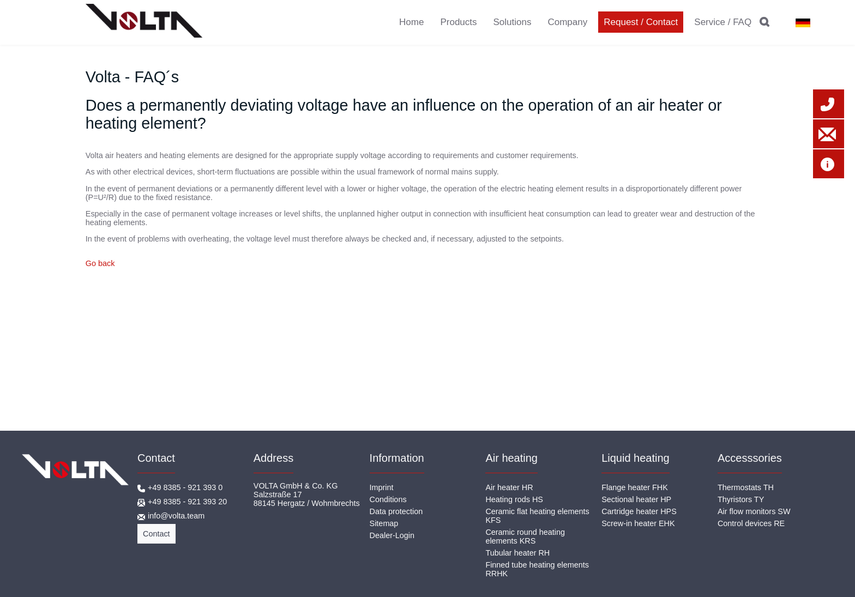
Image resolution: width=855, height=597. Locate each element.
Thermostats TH (746, 487)
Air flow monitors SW (754, 511)
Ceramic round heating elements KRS (525, 536)
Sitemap (384, 523)
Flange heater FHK (634, 487)
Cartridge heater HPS (639, 511)
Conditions (388, 499)
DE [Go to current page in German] (798, 23)
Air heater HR (509, 487)
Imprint (382, 487)
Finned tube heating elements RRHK (537, 569)
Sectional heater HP (636, 499)
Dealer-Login (392, 535)
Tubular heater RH (517, 552)
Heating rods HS (514, 499)
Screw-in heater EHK (638, 523)
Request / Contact (641, 22)
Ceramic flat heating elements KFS (537, 515)
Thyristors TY (741, 499)
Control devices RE (751, 523)
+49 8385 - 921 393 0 (185, 487)
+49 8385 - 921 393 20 (187, 501)
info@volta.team (176, 515)
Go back (100, 263)
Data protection (396, 511)
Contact (156, 533)
